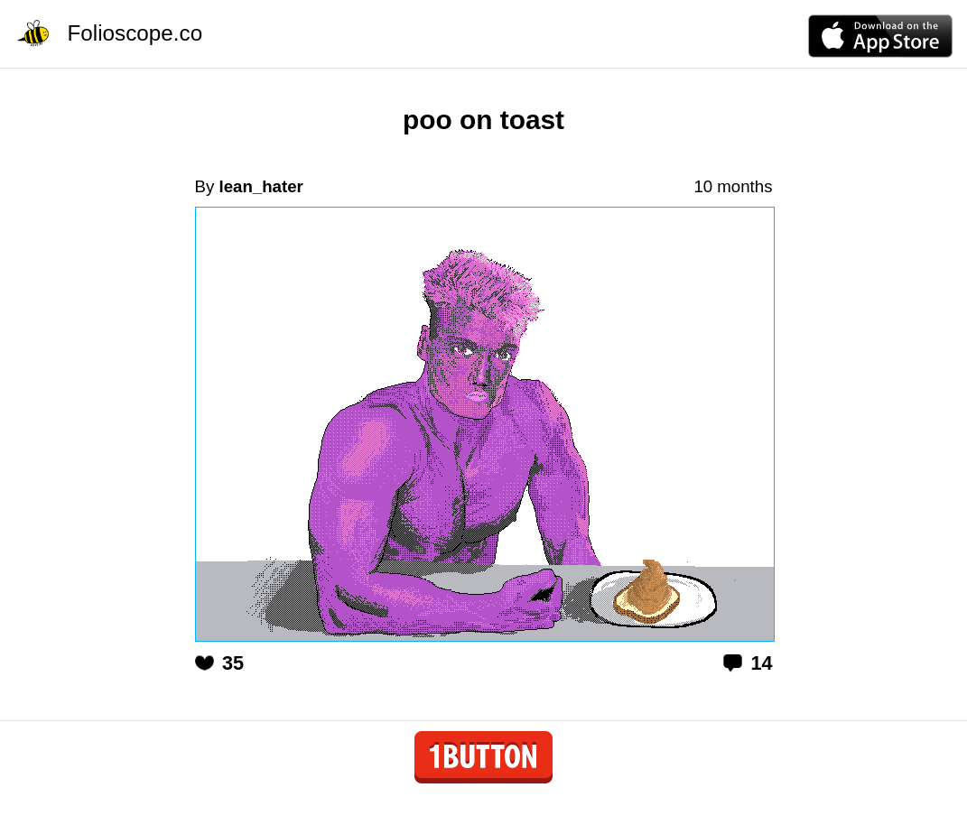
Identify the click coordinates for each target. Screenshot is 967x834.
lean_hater (260, 186)
